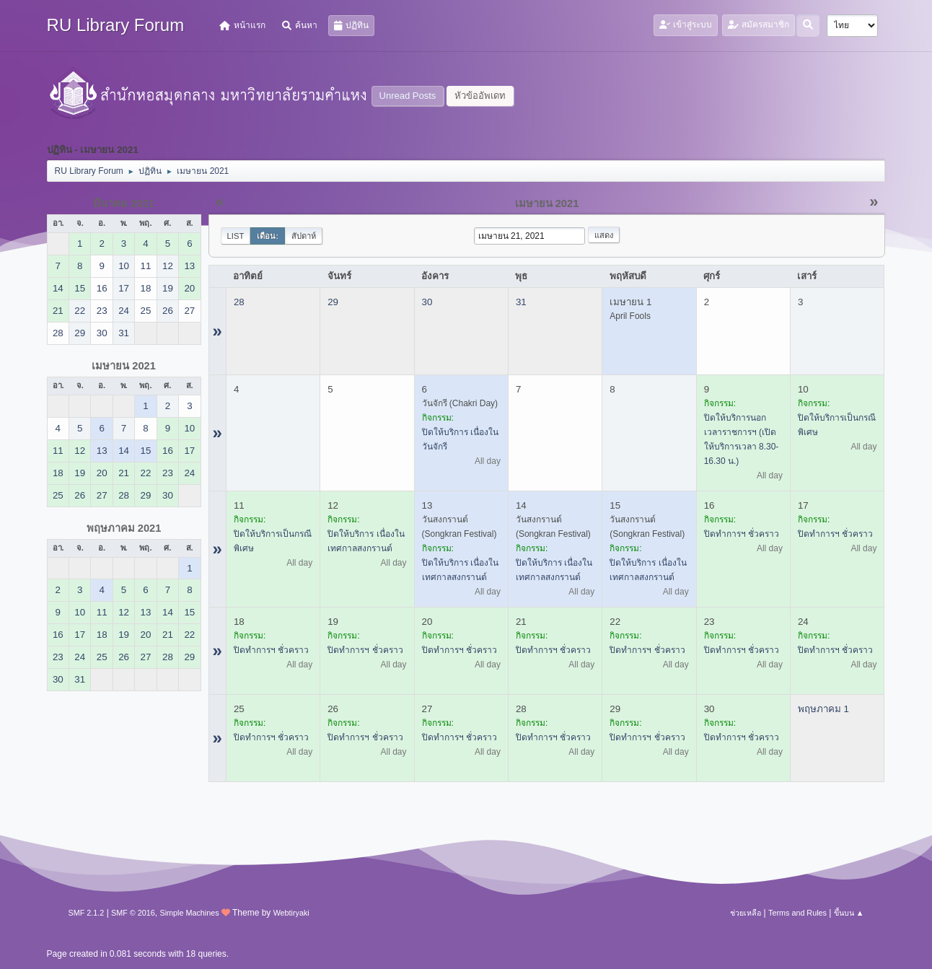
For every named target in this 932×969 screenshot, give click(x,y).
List (236, 236)
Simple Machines (189, 912)
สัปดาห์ (303, 236)
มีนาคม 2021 (123, 203)
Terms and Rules (797, 912)
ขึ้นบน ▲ (849, 912)
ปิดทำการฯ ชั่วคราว (741, 534)
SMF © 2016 (133, 912)
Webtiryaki (291, 912)
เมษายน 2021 (124, 366)
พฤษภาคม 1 (823, 708)
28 (239, 302)
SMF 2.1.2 (87, 912)
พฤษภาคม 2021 (124, 528)
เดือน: (267, 236)
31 (521, 302)
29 (332, 302)
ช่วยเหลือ (745, 912)
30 (427, 302)
